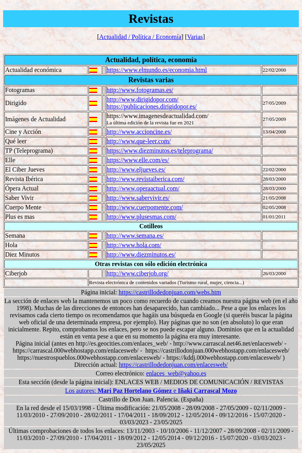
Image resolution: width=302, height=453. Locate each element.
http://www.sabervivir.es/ (138, 197)
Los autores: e (151, 390)
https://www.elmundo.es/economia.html (157, 70)
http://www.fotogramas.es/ (140, 90)
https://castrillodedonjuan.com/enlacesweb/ (173, 364)
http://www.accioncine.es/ (139, 131)
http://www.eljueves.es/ (136, 169)
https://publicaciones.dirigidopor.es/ (152, 106)
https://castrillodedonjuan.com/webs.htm (170, 292)
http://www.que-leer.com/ (139, 141)
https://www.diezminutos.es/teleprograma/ (160, 150)
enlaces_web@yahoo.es (176, 373)
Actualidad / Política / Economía (140, 36)
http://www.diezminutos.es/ (141, 254)
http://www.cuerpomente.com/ (145, 207)
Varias (195, 36)
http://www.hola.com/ (134, 245)
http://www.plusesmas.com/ (142, 216)
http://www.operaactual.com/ (143, 188)
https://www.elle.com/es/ (138, 160)
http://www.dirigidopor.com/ (143, 99)
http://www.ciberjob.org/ (138, 273)
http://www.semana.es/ (135, 235)
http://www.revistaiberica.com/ (145, 179)
